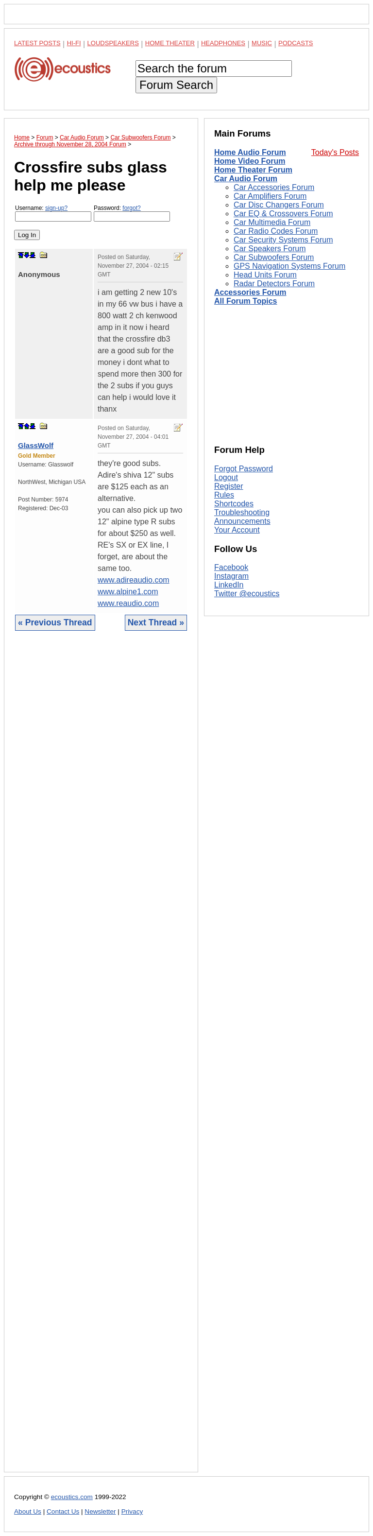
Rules (224, 495)
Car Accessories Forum (274, 187)
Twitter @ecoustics (247, 593)
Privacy (132, 1511)
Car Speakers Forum (270, 248)
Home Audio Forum (250, 152)
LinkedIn (229, 585)
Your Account (237, 530)
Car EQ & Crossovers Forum (283, 213)
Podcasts (295, 43)
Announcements (242, 521)
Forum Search (176, 84)
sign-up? (56, 208)
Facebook (231, 567)
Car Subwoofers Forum (274, 257)
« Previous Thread (55, 622)
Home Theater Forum (253, 170)
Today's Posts (335, 152)
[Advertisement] (101, 1059)
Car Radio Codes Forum (276, 231)
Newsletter (100, 1511)
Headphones (223, 43)
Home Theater (170, 43)
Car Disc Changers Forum (279, 205)
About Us (27, 1511)
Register (228, 486)
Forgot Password (243, 469)
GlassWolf (35, 445)
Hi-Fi (74, 43)
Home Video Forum (249, 161)
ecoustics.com (72, 1497)
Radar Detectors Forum (274, 283)
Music (262, 43)
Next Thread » (156, 622)
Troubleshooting (242, 512)
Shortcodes (234, 504)
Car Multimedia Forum (272, 222)
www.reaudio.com (128, 603)
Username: (53, 213)
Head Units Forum (265, 275)
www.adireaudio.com (134, 580)
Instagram (231, 576)
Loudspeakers (113, 43)
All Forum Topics (245, 301)
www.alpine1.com (128, 591)
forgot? (131, 208)
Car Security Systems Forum (283, 240)
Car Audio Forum (245, 178)
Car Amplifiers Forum (270, 196)
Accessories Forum (250, 292)
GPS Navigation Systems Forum (289, 266)
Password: (132, 213)
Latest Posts (37, 43)
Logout (226, 477)
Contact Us (63, 1511)
